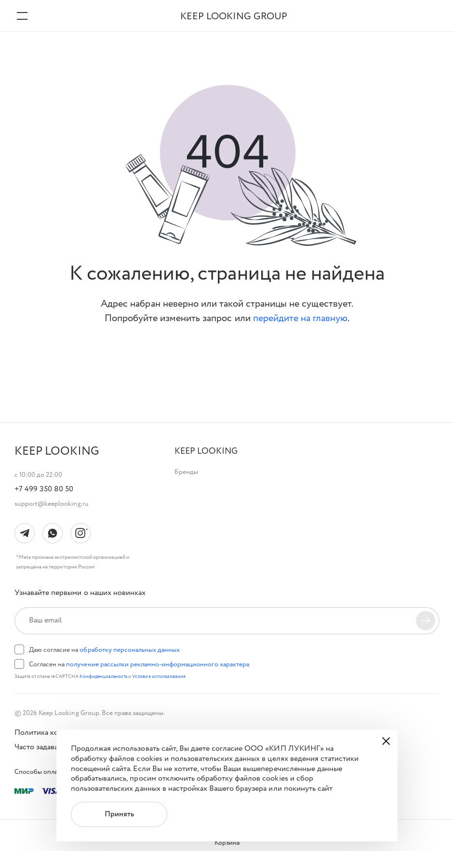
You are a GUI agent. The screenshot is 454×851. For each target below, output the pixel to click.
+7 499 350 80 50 (43, 489)
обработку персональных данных (130, 650)
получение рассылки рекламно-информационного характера (157, 664)
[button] (206, 451)
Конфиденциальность (104, 676)
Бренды (186, 472)
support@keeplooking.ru (51, 504)
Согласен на (139, 664)
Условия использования (159, 676)
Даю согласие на (104, 650)
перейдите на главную (300, 318)
